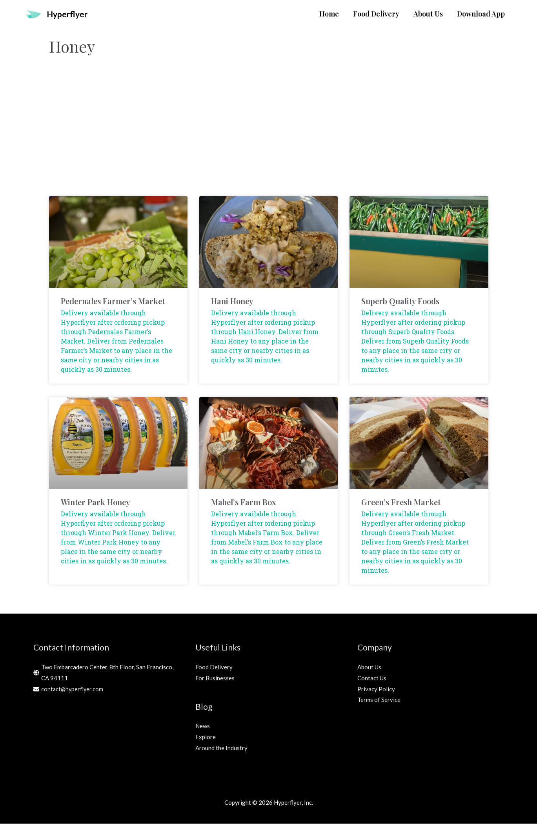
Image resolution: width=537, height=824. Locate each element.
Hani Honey (232, 301)
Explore (205, 737)
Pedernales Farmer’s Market (113, 301)
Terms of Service (378, 699)
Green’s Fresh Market (401, 502)
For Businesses (215, 678)
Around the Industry (221, 748)
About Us (369, 667)
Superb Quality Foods (400, 301)
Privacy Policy (376, 689)
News (202, 726)
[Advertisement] (268, 134)
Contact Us (371, 678)
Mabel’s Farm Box (243, 502)
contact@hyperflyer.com (73, 689)
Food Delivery (214, 667)
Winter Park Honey (95, 502)
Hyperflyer (69, 14)
